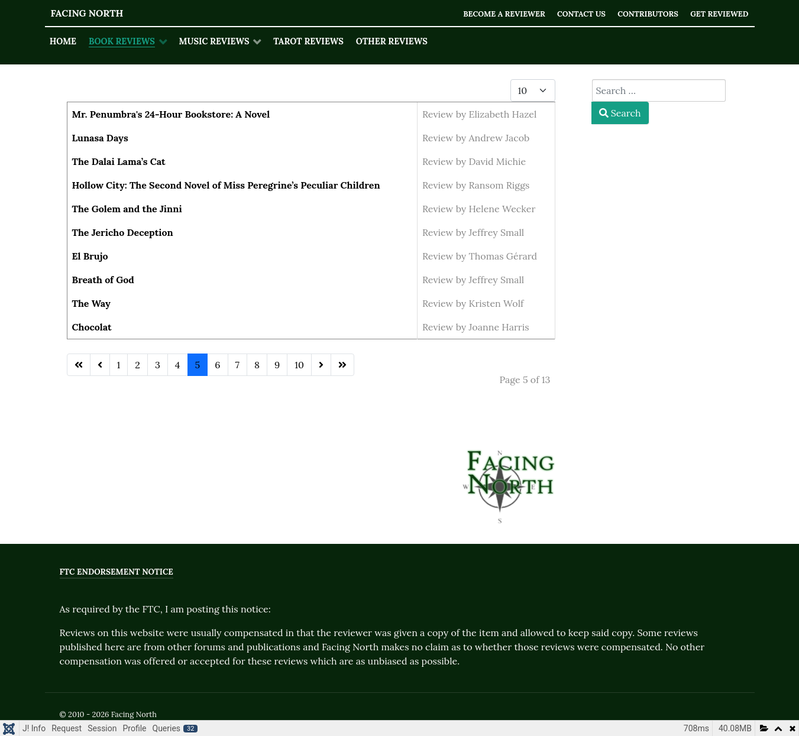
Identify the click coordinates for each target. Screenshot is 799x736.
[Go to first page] (78, 365)
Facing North (87, 13)
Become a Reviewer (503, 14)
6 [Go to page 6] (217, 365)
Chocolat (92, 327)
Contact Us (581, 14)
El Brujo (90, 256)
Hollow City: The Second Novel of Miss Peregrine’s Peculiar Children (226, 185)
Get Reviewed (719, 14)
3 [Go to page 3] (157, 365)
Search (620, 113)
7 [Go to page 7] (237, 365)
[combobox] (659, 90)
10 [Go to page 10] (299, 365)
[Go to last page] (342, 365)
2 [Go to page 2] (137, 365)
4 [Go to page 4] (177, 365)
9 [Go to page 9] (277, 365)
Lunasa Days (100, 138)
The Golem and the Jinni (127, 209)
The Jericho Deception (122, 232)
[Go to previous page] (100, 365)
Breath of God (103, 280)
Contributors (647, 14)
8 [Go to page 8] (257, 365)
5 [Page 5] (197, 365)
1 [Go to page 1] (119, 365)
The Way (91, 303)
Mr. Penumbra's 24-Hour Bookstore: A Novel (171, 114)
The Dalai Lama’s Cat (119, 161)
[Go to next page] (321, 365)
